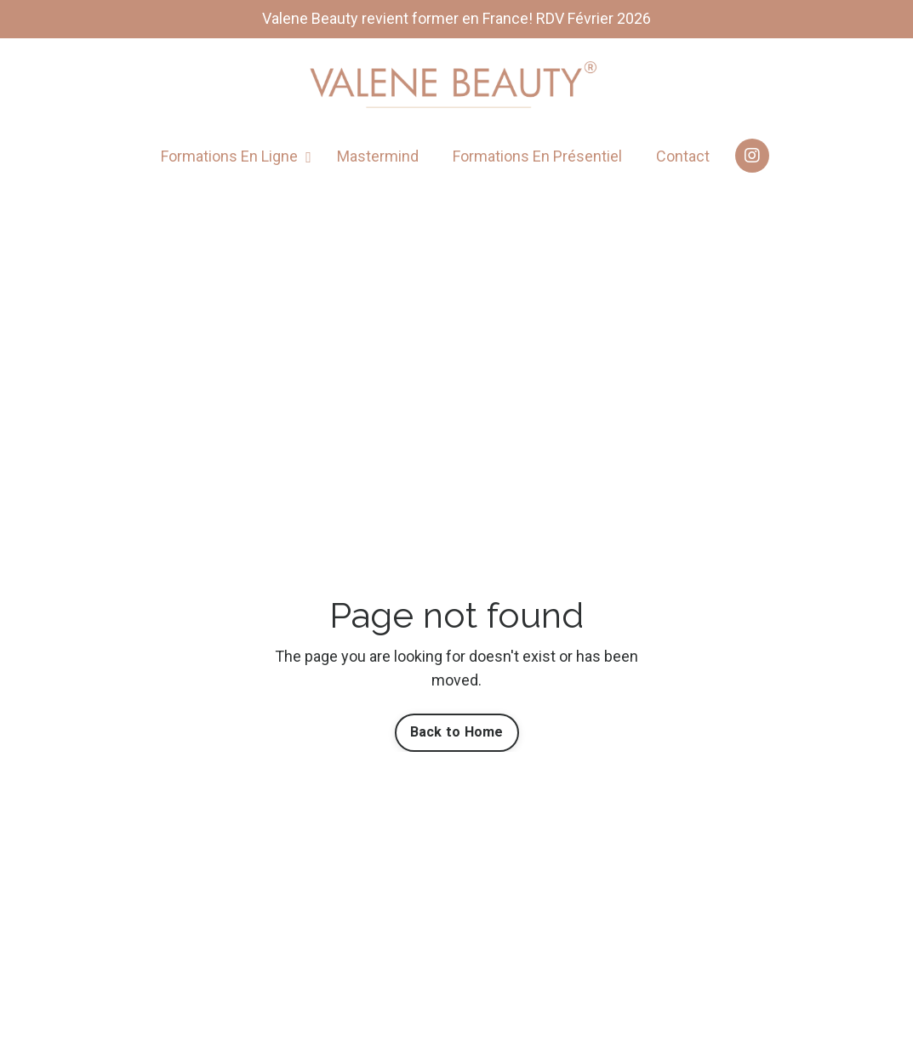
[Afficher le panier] (852, 206)
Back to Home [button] (457, 732)
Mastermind (378, 156)
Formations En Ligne (236, 156)
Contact (683, 156)
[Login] (816, 206)
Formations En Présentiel (537, 156)
